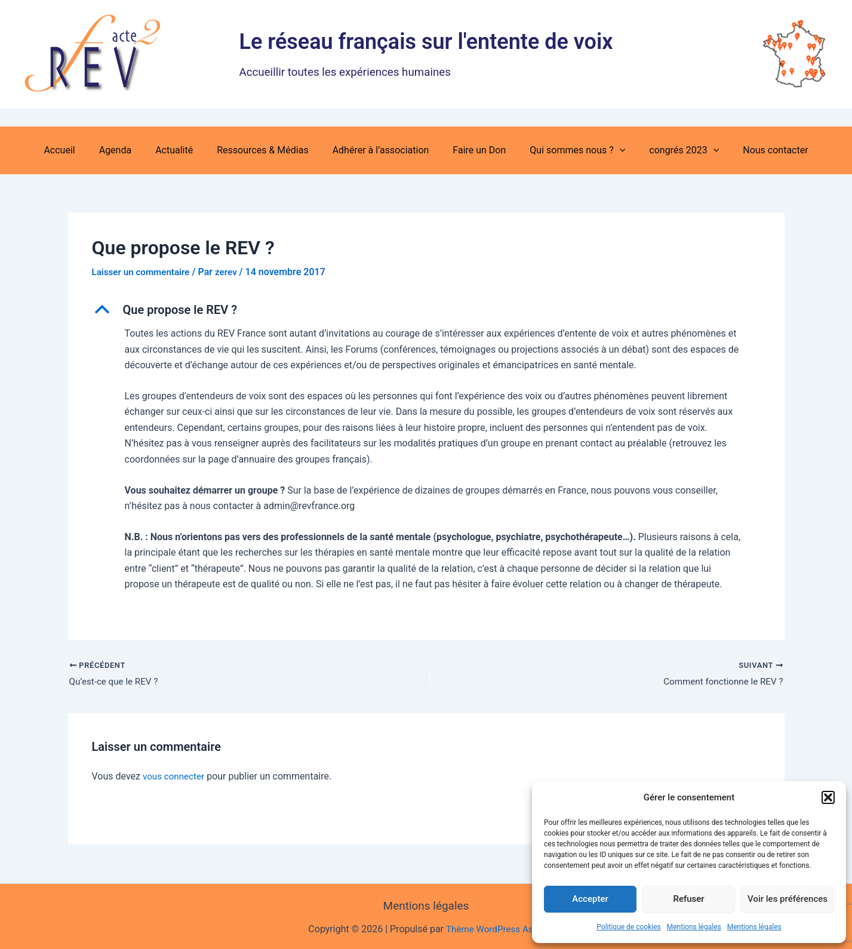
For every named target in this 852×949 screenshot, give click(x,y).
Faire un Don (474, 150)
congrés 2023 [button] (670, 150)
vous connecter (175, 777)
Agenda (129, 150)
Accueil (78, 150)
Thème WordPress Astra (494, 929)
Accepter (590, 898)
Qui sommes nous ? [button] (568, 150)
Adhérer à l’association (381, 150)
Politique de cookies (628, 927)
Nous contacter (756, 150)
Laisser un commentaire (143, 272)
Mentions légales (694, 927)
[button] (828, 797)
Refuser (688, 898)
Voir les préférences (788, 898)
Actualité (183, 150)
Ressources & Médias (267, 150)
